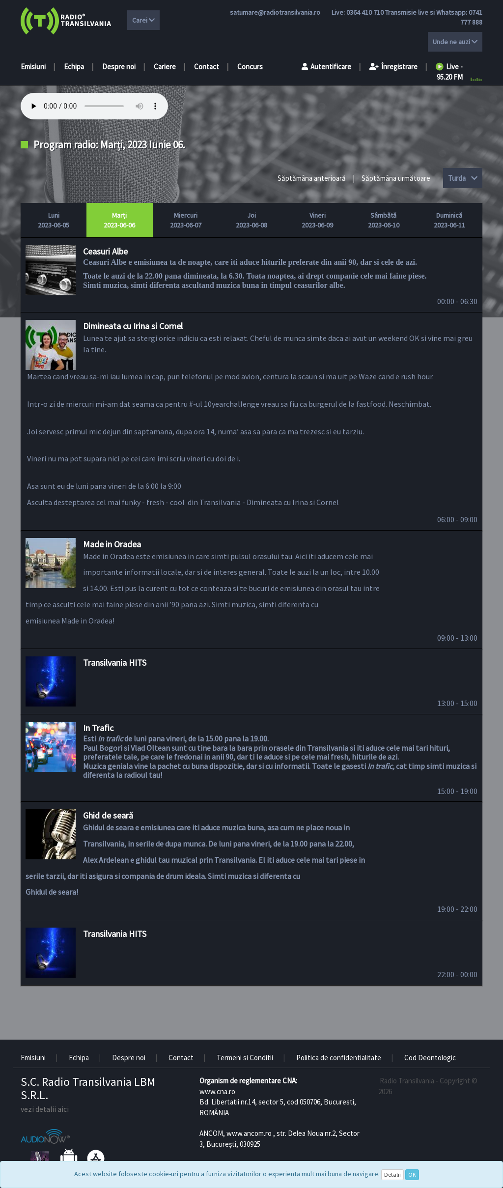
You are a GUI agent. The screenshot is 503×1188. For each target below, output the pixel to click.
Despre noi (119, 66)
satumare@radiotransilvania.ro (275, 12)
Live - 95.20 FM (449, 72)
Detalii (392, 1174)
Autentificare (326, 66)
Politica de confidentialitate (338, 1057)
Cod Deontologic (430, 1057)
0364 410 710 (365, 12)
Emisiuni (33, 66)
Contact (206, 66)
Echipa (74, 66)
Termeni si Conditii (245, 1057)
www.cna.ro (217, 1091)
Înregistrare (393, 66)
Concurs (250, 66)
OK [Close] (412, 1174)
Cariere (165, 66)
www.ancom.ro (249, 1133)
